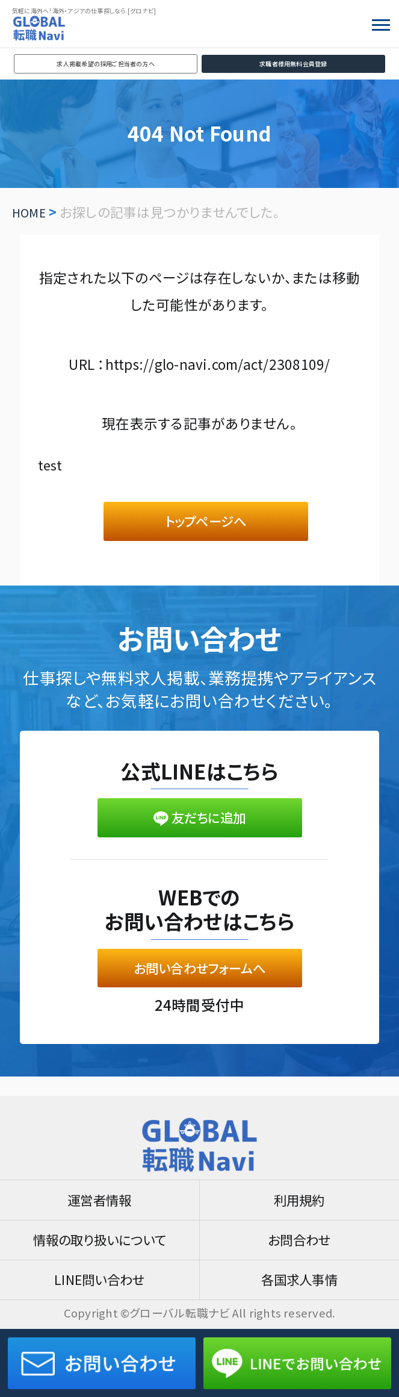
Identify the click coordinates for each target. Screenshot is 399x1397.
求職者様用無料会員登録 (293, 63)
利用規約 (299, 1194)
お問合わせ (299, 1236)
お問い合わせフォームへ (200, 978)
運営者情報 (99, 1194)
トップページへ (206, 523)
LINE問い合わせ (99, 1278)
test (51, 464)
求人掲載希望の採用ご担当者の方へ (106, 63)
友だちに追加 (199, 824)
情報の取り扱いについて (99, 1236)
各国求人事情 (299, 1278)
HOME (30, 211)
